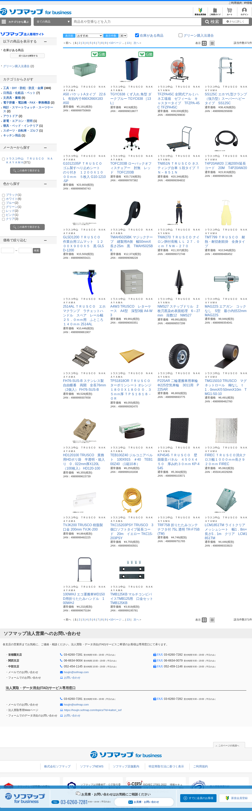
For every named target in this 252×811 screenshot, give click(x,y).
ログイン (244, 13)
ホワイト (13, 198)
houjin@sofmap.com (76, 672)
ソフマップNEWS (92, 766)
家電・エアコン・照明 (20, 121)
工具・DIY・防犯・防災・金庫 (27, 88)
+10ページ (115, 42)
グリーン (13, 206)
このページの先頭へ (228, 745)
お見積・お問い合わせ (143, 802)
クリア (12, 218)
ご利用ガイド (215, 13)
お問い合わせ (72, 677)
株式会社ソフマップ (57, 766)
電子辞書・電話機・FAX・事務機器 (28, 102)
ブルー (12, 202)
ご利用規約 (235, 2)
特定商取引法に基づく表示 (166, 766)
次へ (136, 42)
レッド (12, 210)
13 (128, 42)
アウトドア (12, 116)
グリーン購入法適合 (18, 66)
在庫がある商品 (13, 50)
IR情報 (248, 2)
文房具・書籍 (14, 97)
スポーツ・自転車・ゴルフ (23, 130)
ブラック (13, 194)
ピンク (12, 214)
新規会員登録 (200, 13)
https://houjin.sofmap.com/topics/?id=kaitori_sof (93, 710)
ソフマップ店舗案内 (126, 766)
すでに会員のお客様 (201, 798)
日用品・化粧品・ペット (21, 93)
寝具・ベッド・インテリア (23, 125)
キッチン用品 (14, 135)
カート (229, 13)
